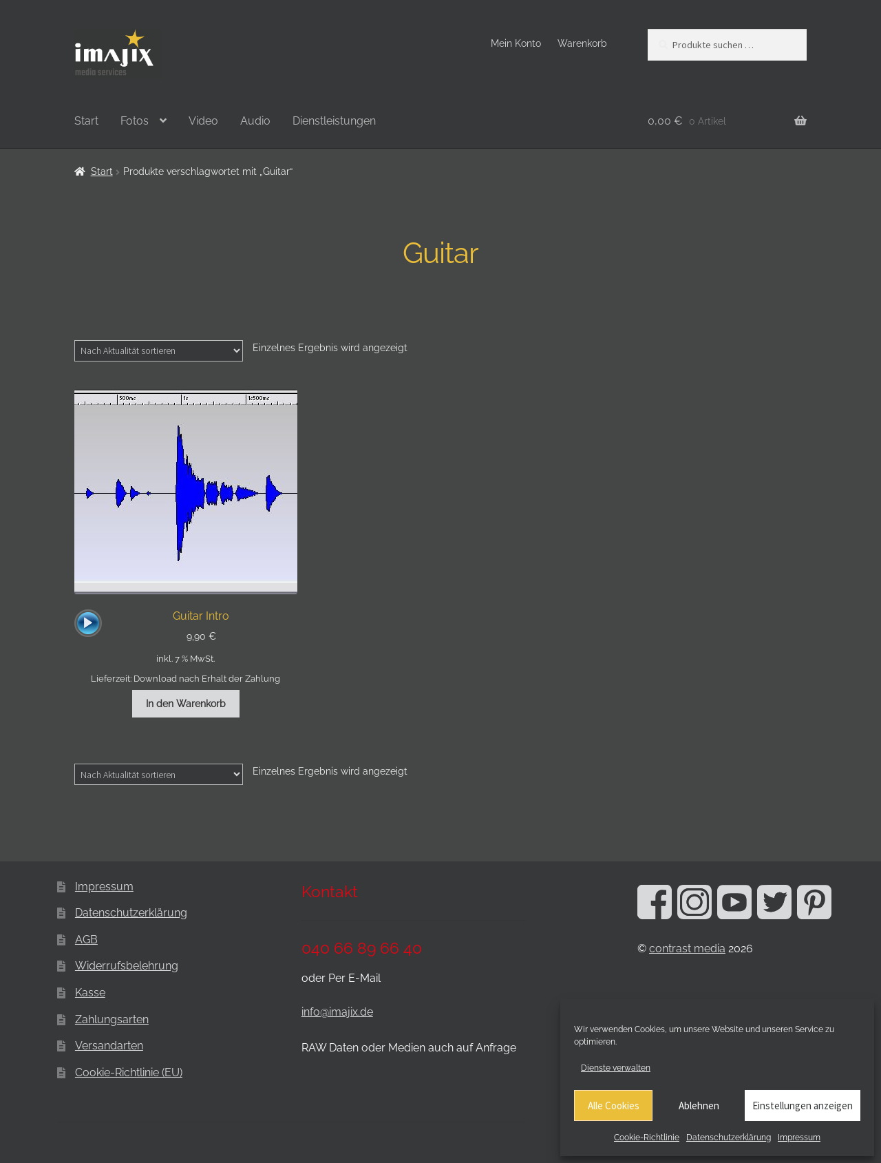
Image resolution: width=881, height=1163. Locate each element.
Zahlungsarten (112, 1019)
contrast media (687, 948)
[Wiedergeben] (88, 623)
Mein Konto (516, 43)
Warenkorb (582, 43)
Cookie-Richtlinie (646, 1137)
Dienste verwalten (615, 1068)
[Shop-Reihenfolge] (158, 350)
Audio (255, 120)
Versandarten (109, 1045)
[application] (88, 623)
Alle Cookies (613, 1105)
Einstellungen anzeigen (802, 1105)
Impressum (799, 1137)
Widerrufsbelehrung (126, 965)
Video (203, 120)
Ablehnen (699, 1105)
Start (86, 120)
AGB (86, 939)
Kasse (90, 992)
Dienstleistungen (334, 120)
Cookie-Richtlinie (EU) (128, 1072)
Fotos (134, 120)
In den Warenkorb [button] (186, 703)
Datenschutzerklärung (728, 1137)
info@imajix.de (337, 1011)
